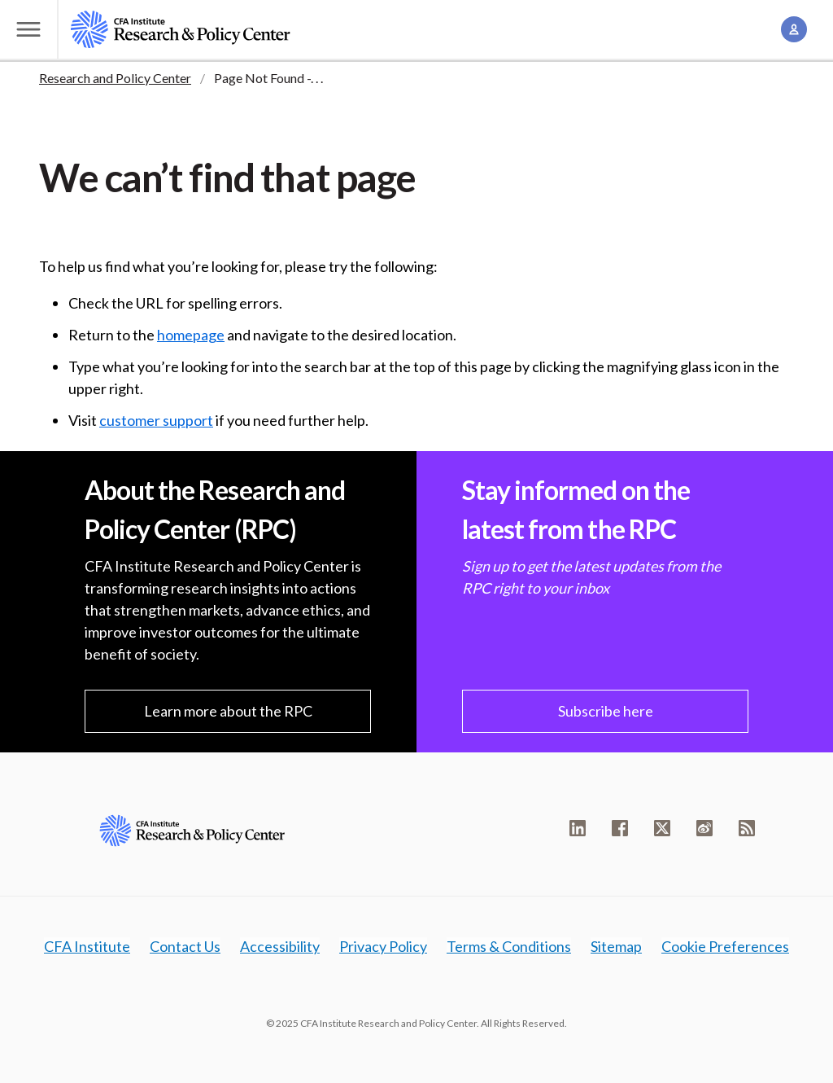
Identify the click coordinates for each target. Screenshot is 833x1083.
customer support (156, 420)
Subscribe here (605, 711)
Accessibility (280, 946)
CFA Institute (87, 946)
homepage (191, 335)
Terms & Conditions (509, 946)
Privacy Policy (383, 946)
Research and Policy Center (115, 78)
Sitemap (616, 946)
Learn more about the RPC (228, 711)
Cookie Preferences (725, 946)
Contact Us (185, 946)
